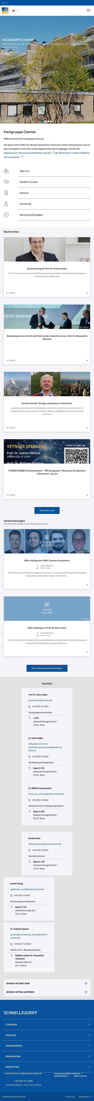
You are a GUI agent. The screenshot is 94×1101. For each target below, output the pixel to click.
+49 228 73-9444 (40, 800)
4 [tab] (51, 121)
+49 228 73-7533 (40, 706)
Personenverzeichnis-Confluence (68, 1074)
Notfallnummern (62, 1076)
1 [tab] (42, 121)
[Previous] (85, 120)
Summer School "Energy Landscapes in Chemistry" (47, 403)
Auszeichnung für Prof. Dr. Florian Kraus (47, 268)
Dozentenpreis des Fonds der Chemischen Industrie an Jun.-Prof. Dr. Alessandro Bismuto (47, 337)
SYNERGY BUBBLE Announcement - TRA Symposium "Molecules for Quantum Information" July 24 (47, 472)
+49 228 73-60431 (23, 944)
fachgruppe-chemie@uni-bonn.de (23, 1074)
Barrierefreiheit (85, 1097)
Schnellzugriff (20, 1012)
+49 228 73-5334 (40, 756)
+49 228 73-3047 (22, 895)
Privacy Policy (70, 1097)
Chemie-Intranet (80, 1076)
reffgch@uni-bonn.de (38, 744)
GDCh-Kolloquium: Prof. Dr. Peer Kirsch (47, 627)
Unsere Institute (10, 50)
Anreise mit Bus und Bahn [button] (20, 991)
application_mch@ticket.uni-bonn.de (27, 889)
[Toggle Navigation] (88, 10)
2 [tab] (45, 121)
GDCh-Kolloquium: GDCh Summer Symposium (47, 560)
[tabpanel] (47, 70)
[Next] (91, 120)
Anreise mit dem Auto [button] (18, 983)
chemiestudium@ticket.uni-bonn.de (44, 844)
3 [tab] (48, 121)
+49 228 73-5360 (40, 850)
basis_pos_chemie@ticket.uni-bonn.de (46, 794)
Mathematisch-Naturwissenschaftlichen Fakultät (29, 153)
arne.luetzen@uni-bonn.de (40, 700)
